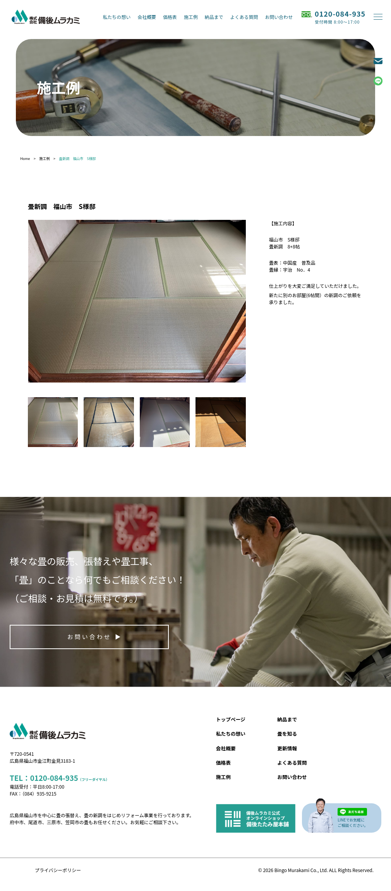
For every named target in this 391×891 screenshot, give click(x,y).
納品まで (214, 17)
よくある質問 (244, 17)
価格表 (170, 17)
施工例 (191, 17)
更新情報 (287, 748)
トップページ (230, 719)
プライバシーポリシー (58, 870)
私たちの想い (116, 17)
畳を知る (287, 733)
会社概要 (146, 17)
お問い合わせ (279, 17)
